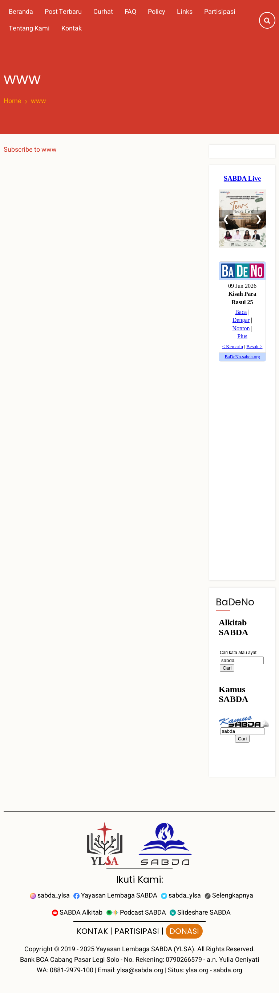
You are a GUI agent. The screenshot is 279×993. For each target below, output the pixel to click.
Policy (156, 12)
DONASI (184, 931)
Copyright (38, 949)
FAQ (130, 12)
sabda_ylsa (50, 895)
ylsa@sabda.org (140, 970)
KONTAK (92, 931)
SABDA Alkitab (77, 913)
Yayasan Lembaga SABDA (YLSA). (146, 949)
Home (12, 101)
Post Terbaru (63, 12)
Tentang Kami (29, 28)
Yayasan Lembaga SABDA (115, 895)
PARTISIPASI (136, 931)
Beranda (21, 12)
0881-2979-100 (71, 970)
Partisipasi (219, 12)
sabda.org (227, 970)
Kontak (71, 28)
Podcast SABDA (136, 913)
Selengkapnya (229, 895)
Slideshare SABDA (200, 913)
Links (185, 12)
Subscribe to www (30, 150)
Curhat (103, 12)
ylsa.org (197, 970)
